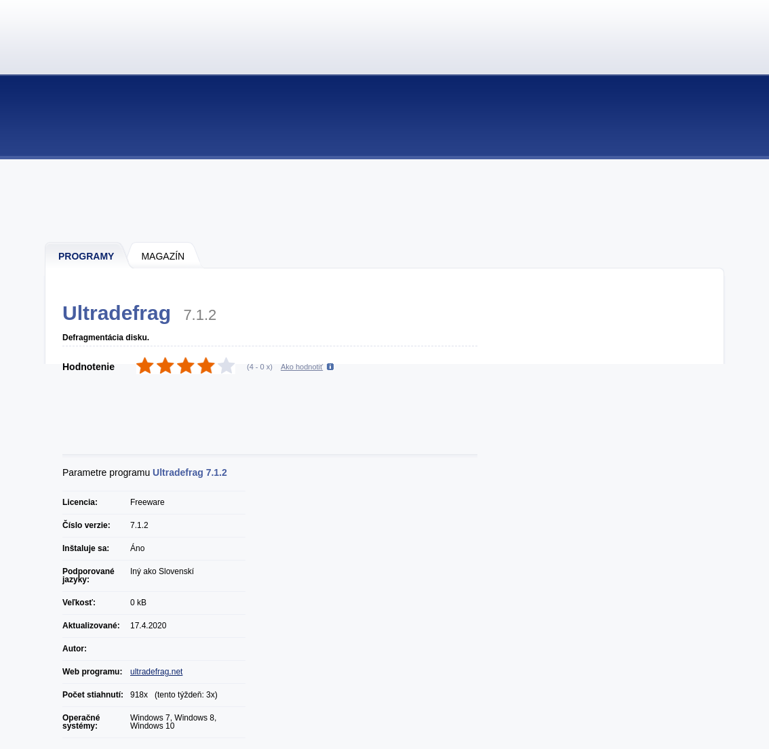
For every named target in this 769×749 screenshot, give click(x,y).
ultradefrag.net (156, 671)
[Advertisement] (385, 200)
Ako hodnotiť (302, 367)
